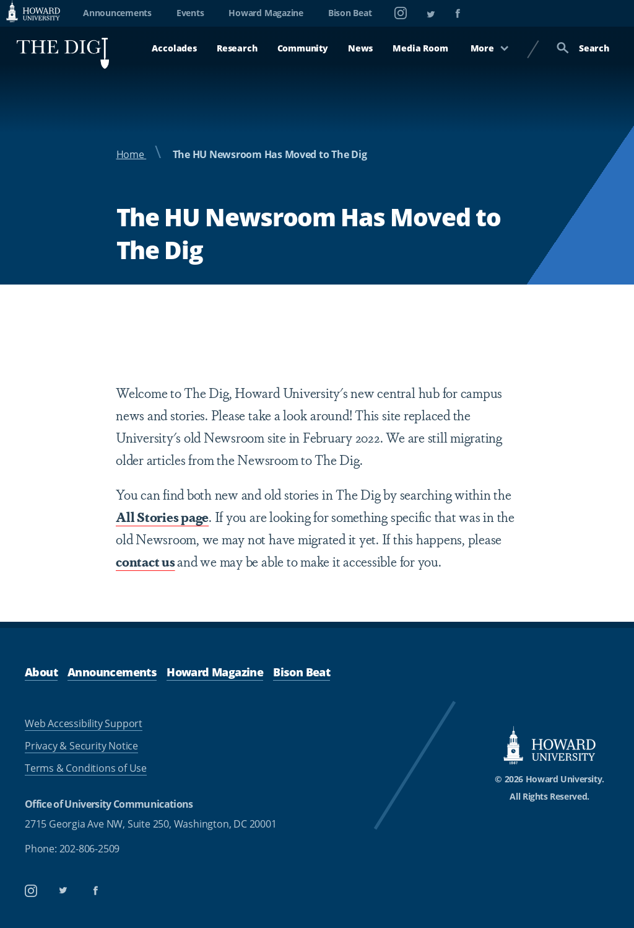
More (490, 48)
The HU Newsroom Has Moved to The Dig (270, 154)
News (360, 48)
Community (302, 48)
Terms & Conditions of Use (86, 768)
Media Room (420, 48)
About (41, 672)
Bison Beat (350, 13)
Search (583, 48)
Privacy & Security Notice (81, 746)
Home (131, 154)
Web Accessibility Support (83, 723)
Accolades (174, 48)
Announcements (117, 13)
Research (237, 48)
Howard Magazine (265, 13)
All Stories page (162, 516)
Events (190, 13)
